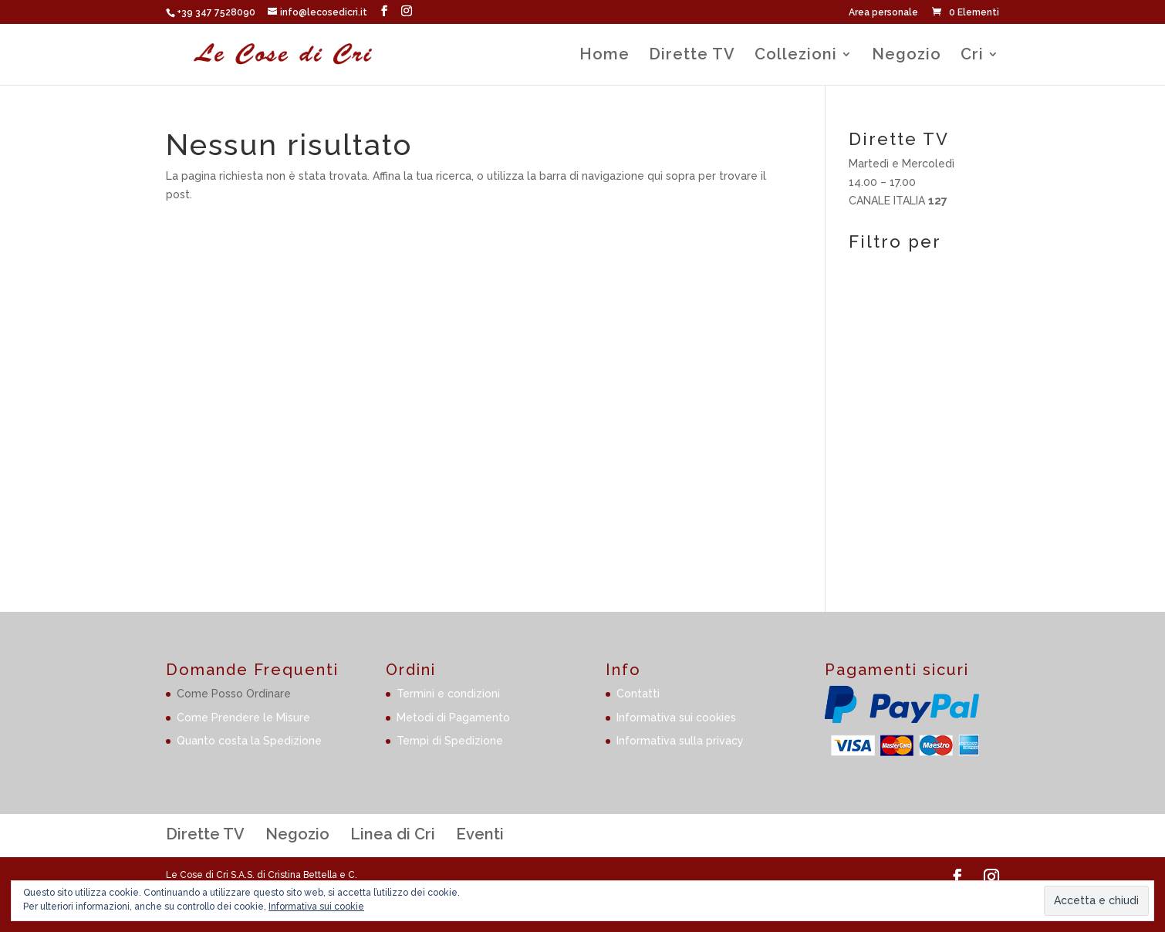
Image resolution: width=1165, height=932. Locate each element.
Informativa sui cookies (676, 717)
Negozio (906, 56)
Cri (972, 56)
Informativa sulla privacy (680, 740)
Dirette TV (692, 56)
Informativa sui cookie (316, 906)
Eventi (480, 834)
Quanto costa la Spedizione (249, 740)
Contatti (638, 693)
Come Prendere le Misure (243, 717)
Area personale (883, 13)
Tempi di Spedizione (450, 740)
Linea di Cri (392, 834)
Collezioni (796, 56)
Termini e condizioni (448, 693)
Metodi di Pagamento (453, 717)
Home (604, 56)
